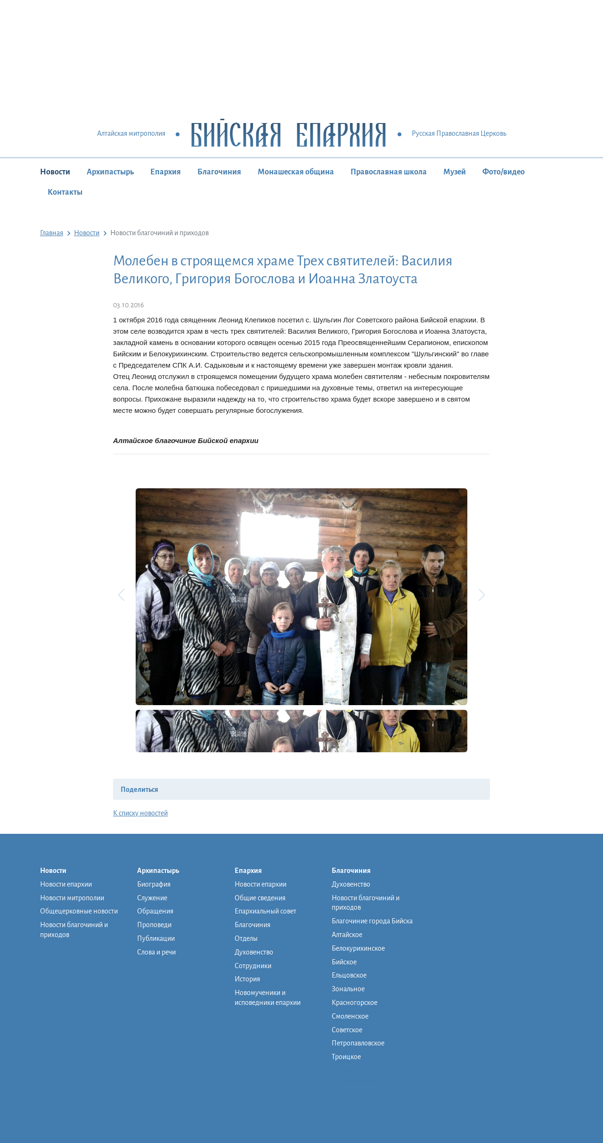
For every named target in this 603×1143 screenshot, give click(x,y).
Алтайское (347, 934)
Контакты (65, 192)
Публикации (156, 938)
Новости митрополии (72, 898)
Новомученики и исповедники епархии (268, 997)
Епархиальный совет (265, 911)
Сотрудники (253, 966)
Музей (454, 172)
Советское (347, 1030)
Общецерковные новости (79, 911)
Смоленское (350, 1016)
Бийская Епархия (288, 134)
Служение (152, 898)
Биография (154, 884)
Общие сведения (260, 898)
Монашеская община (296, 172)
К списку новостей (140, 813)
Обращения (155, 911)
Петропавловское (358, 1043)
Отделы (246, 938)
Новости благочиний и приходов (74, 929)
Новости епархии (66, 884)
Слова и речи (156, 952)
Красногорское (354, 1002)
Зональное (348, 989)
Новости (55, 172)
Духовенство (254, 952)
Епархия (165, 172)
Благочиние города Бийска (372, 921)
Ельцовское (349, 975)
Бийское (344, 962)
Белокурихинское (358, 948)
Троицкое (346, 1057)
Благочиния (219, 172)
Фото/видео (503, 172)
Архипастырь (110, 172)
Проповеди (154, 925)
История (247, 979)
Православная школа (388, 172)
